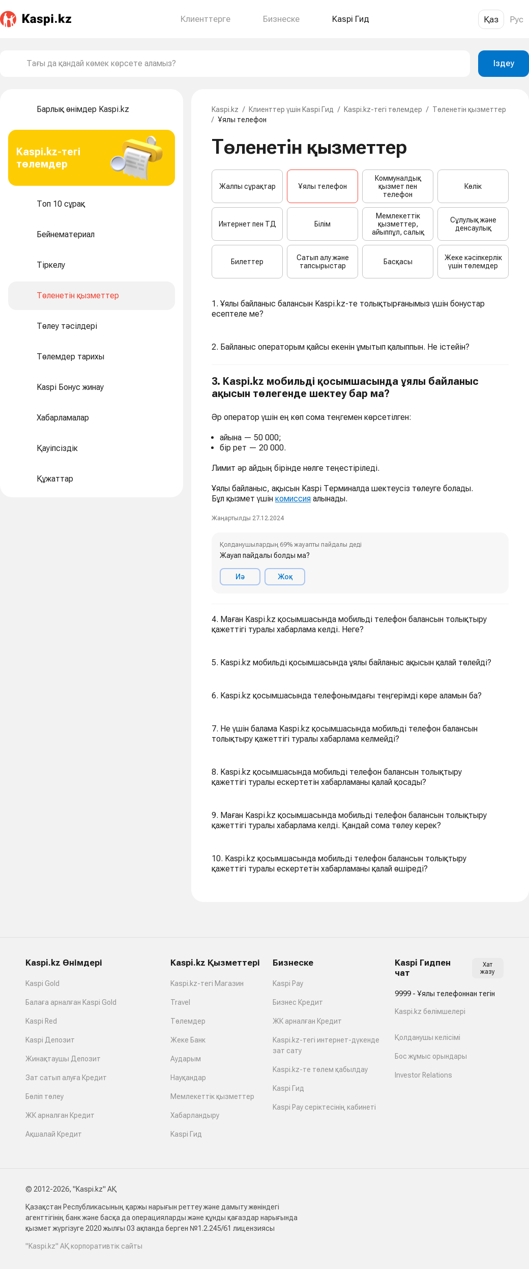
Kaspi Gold (42, 983)
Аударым (185, 1059)
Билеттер (247, 262)
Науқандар (188, 1078)
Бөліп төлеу (44, 1096)
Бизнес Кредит (298, 1002)
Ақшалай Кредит (53, 1134)
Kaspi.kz (225, 109)
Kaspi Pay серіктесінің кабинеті (324, 1107)
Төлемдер (187, 1021)
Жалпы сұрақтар (247, 186)
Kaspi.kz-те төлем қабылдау (320, 1069)
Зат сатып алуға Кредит (66, 1078)
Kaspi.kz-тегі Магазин (207, 983)
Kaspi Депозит (50, 1040)
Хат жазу (487, 968)
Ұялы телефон (322, 186)
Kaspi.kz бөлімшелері (430, 1011)
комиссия (293, 498)
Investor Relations (423, 1075)
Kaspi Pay (288, 983)
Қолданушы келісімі (427, 1037)
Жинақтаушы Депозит (63, 1059)
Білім (322, 224)
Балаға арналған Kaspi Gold (70, 1002)
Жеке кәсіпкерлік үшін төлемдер (473, 261)
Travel (180, 1002)
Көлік (473, 186)
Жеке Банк (187, 1040)
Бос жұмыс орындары (431, 1056)
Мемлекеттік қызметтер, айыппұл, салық (398, 224)
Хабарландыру (194, 1115)
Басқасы (398, 262)
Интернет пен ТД (247, 224)
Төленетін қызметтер (469, 109)
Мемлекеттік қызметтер (212, 1096)
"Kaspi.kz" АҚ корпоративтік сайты (83, 1246)
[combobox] (244, 64)
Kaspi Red (41, 1021)
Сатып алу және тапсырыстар (323, 261)
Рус (516, 19)
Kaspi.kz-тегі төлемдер (383, 109)
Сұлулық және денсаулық (473, 224)
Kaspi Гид (186, 1134)
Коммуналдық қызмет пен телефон (398, 186)
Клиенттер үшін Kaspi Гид (291, 109)
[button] (360, 484)
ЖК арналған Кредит (60, 1115)
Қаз (491, 19)
